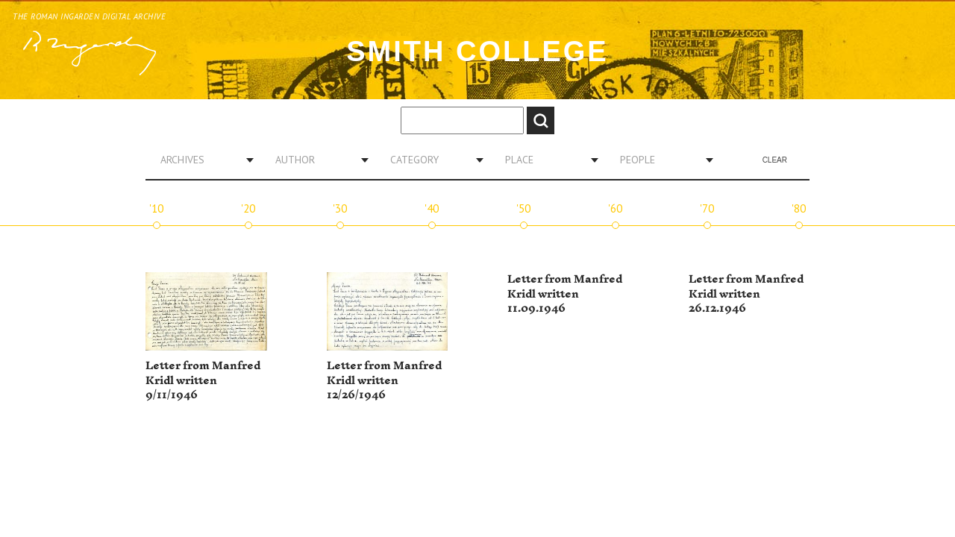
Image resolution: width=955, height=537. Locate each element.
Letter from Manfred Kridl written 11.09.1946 (564, 293)
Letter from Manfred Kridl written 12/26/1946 (384, 380)
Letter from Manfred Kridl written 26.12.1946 (746, 293)
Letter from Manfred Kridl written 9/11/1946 (202, 380)
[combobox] (201, 159)
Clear (775, 160)
